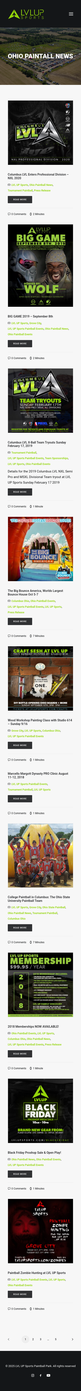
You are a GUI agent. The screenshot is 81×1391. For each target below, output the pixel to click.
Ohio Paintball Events (20, 334)
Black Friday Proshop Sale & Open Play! (34, 1152)
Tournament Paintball (20, 190)
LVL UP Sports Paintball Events (26, 328)
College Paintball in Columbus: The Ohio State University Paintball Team (39, 898)
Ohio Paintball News (41, 184)
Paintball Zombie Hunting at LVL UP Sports (37, 1273)
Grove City (35, 323)
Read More (20, 199)
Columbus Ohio (20, 601)
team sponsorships (56, 458)
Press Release (42, 190)
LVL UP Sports (19, 184)
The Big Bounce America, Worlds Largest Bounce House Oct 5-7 (35, 592)
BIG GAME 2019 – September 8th (30, 316)
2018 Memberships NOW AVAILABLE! (33, 1026)
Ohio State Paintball (53, 907)
